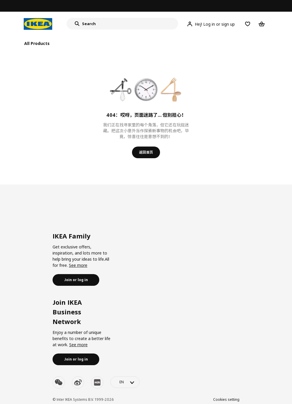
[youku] (97, 382)
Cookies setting (226, 399)
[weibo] (78, 382)
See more (78, 265)
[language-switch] (125, 382)
